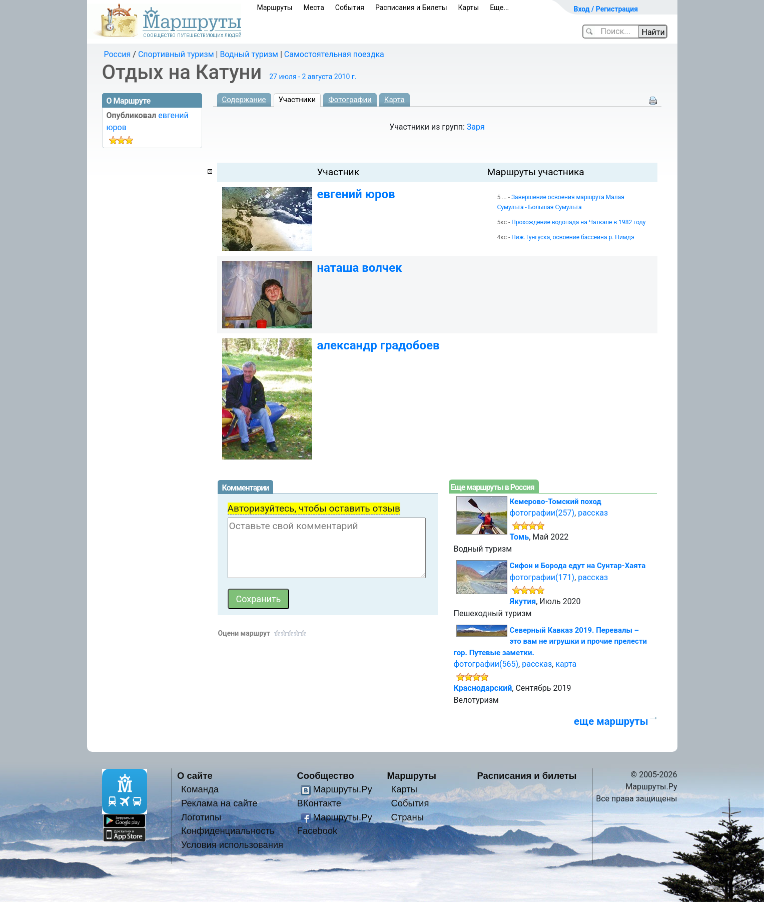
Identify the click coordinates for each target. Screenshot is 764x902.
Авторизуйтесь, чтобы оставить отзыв (314, 508)
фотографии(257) (542, 513)
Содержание (244, 99)
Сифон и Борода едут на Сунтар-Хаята (578, 565)
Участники (297, 99)
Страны (407, 817)
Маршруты (275, 8)
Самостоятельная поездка (334, 54)
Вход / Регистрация (606, 9)
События (349, 8)
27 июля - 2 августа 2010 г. (312, 77)
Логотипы (201, 817)
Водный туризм (249, 54)
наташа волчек (359, 268)
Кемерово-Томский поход (555, 501)
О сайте (195, 775)
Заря (476, 127)
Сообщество (325, 775)
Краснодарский (483, 688)
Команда (200, 789)
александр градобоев (378, 345)
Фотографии (350, 99)
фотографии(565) (486, 664)
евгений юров (356, 194)
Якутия (523, 601)
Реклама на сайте (219, 803)
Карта (394, 99)
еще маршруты (611, 721)
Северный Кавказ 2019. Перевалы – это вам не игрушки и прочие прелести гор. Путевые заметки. (550, 641)
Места (314, 8)
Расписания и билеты (527, 775)
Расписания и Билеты (411, 8)
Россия (117, 54)
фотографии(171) (542, 577)
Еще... (499, 8)
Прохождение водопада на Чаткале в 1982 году (578, 222)
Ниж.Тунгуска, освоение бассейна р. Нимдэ (572, 237)
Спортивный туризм (176, 54)
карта (565, 664)
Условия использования (232, 844)
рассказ (593, 513)
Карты (468, 8)
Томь (519, 537)
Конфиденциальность (228, 830)
